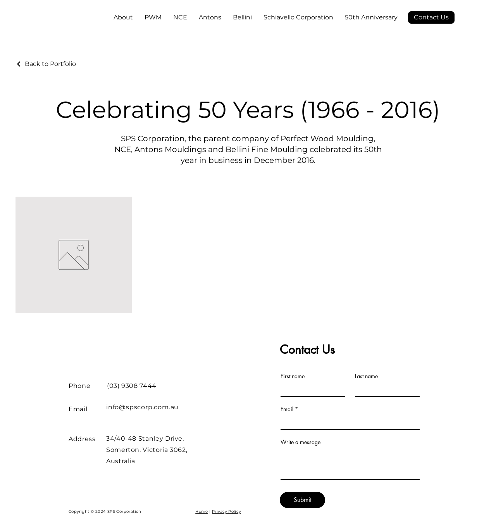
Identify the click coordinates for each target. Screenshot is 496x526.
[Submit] (302, 500)
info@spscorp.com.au (142, 407)
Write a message (300, 442)
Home (201, 511)
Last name (366, 376)
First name (293, 376)
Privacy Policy (226, 511)
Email (287, 409)
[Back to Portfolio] (46, 63)
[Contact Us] (431, 17)
